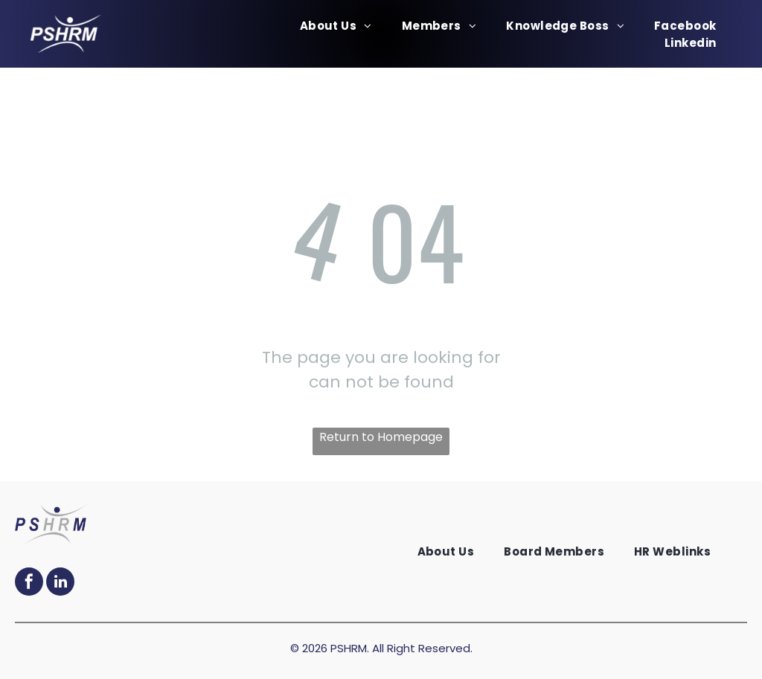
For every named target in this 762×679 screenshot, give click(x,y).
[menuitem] (336, 25)
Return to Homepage (381, 436)
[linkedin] (60, 583)
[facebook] (29, 583)
